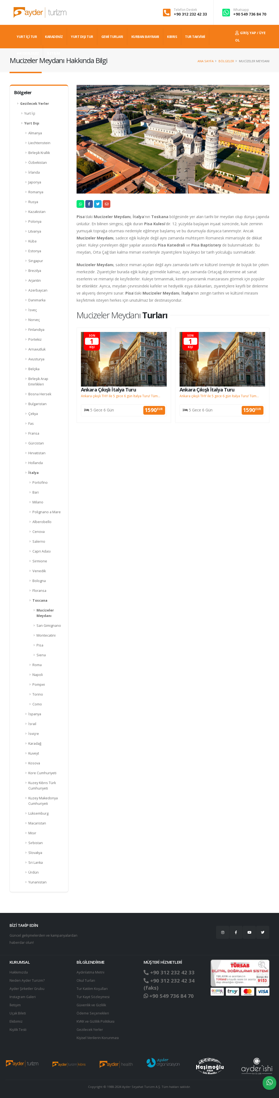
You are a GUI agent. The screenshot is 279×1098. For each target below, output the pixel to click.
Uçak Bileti (18, 1013)
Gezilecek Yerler (34, 103)
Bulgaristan (37, 404)
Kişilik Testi (18, 1029)
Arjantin (34, 280)
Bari (35, 492)
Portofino (40, 482)
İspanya (34, 714)
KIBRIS (172, 36)
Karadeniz (54, 36)
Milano (37, 502)
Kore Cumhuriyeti (42, 773)
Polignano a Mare (46, 512)
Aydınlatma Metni (90, 972)
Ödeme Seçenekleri (93, 1013)
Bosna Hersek (39, 394)
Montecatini (46, 635)
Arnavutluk (37, 349)
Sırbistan (35, 843)
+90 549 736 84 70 (249, 14)
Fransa (33, 433)
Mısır (32, 833)
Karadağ (34, 743)
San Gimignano (49, 625)
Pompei (38, 684)
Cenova (38, 531)
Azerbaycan (37, 290)
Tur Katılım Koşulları (92, 988)
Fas (31, 423)
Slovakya (35, 852)
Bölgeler (226, 61)
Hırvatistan (37, 453)
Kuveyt (33, 753)
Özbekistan (37, 162)
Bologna (39, 580)
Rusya (33, 202)
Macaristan (37, 823)
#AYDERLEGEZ (28, 53)
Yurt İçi (29, 113)
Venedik (39, 571)
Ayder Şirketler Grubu (27, 988)
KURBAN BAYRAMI (145, 36)
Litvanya (34, 231)
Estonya (34, 251)
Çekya (33, 413)
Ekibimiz (16, 1021)
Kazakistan (37, 211)
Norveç (34, 319)
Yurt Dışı (31, 123)
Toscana (39, 600)
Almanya (35, 133)
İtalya (33, 472)
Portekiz (35, 339)
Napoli (37, 674)
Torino (37, 694)
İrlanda (34, 172)
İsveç (32, 310)
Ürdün (33, 872)
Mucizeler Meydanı (45, 613)
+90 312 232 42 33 (190, 14)
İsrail (32, 724)
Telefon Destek (185, 10)
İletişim (15, 1005)
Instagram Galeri (23, 997)
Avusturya (36, 359)
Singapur (35, 261)
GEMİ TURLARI (112, 36)
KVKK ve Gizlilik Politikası (96, 1021)
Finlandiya (36, 329)
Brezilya (34, 270)
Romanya (35, 192)
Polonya (34, 221)
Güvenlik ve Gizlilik (91, 1005)
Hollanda (35, 463)
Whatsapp (241, 10)
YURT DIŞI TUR (82, 36)
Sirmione (39, 561)
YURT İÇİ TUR (27, 36)
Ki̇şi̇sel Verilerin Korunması (98, 1037)
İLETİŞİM (53, 53)
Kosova (34, 763)
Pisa (40, 645)
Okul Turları (86, 980)
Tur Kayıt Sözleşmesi (93, 997)
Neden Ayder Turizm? (27, 980)
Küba (32, 241)
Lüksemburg (38, 813)
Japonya (34, 182)
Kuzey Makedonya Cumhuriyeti (43, 801)
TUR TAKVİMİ (195, 36)
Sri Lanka (35, 862)
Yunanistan (37, 882)
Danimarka (37, 300)
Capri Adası (41, 551)
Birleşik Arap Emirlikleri (38, 381)
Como (37, 704)
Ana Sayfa (206, 61)
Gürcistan (36, 443)
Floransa (39, 590)
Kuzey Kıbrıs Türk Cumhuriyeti (42, 786)
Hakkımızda (19, 972)
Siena (41, 655)
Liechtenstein (39, 143)
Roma (37, 665)
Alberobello (41, 522)
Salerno (38, 541)
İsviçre (33, 733)
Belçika (34, 369)
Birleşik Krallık (39, 152)
